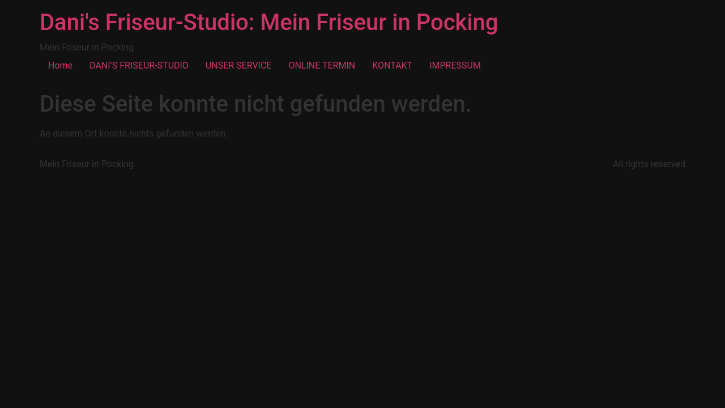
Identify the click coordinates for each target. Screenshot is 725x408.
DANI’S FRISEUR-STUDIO (139, 65)
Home (60, 65)
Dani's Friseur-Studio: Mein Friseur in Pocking (269, 22)
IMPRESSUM (455, 65)
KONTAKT (392, 65)
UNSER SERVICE (239, 65)
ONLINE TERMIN (321, 65)
